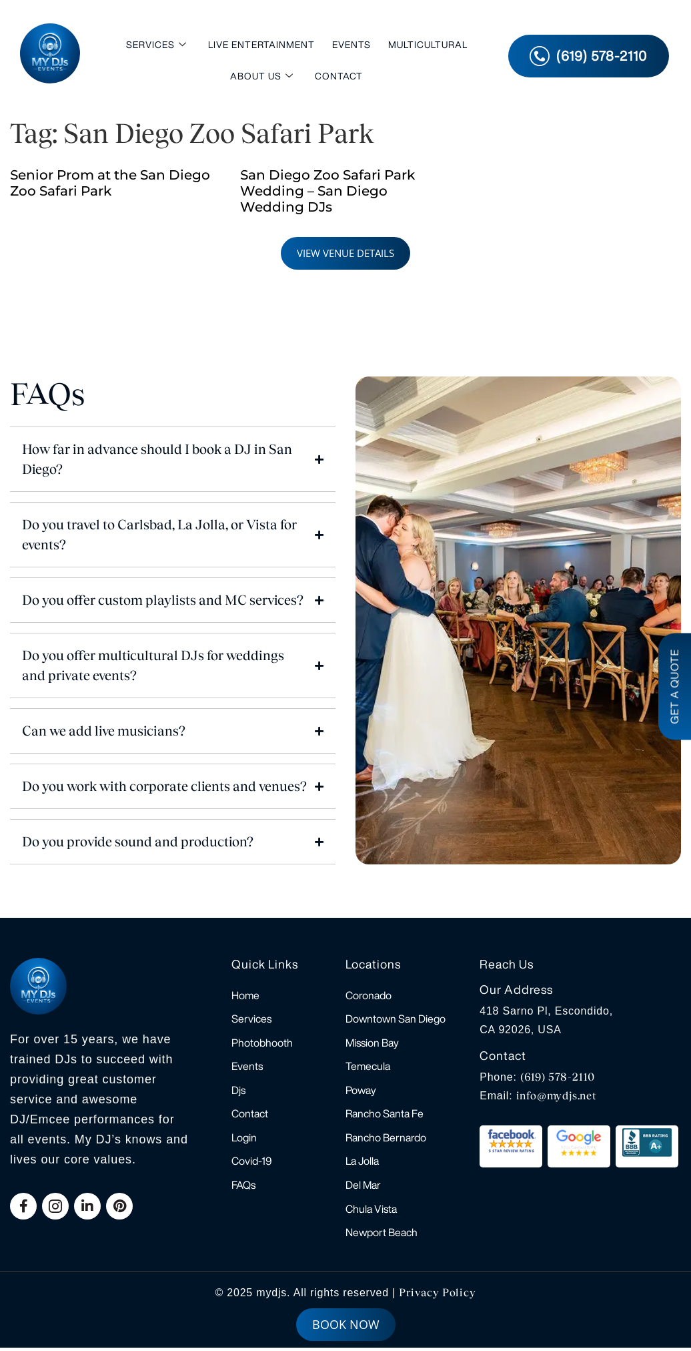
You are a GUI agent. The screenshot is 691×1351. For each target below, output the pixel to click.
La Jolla (362, 1163)
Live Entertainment (261, 44)
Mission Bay (372, 1043)
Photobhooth (262, 1043)
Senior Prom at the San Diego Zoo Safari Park (110, 183)
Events (351, 44)
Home (245, 995)
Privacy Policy (437, 1296)
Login (244, 1139)
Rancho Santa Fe (385, 1115)
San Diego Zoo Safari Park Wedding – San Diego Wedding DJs (327, 191)
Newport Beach (382, 1235)
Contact (339, 76)
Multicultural (428, 44)
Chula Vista (371, 1211)
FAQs (243, 1187)
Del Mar (363, 1187)
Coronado (369, 995)
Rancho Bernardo (386, 1139)
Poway (361, 1091)
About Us (261, 76)
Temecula (368, 1067)
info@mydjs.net (556, 1095)
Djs (238, 1091)
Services (156, 45)
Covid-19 (251, 1163)
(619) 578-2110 (557, 1077)
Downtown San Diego (396, 1019)
